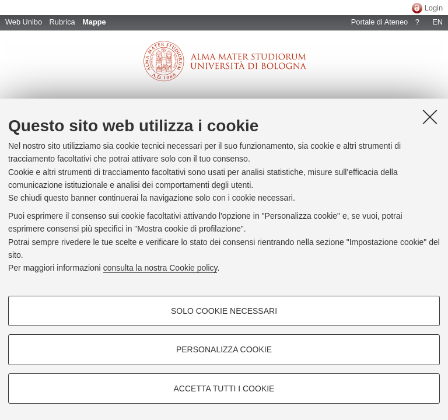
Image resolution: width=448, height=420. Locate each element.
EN (437, 22)
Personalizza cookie (224, 349)
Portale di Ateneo (379, 22)
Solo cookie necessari (224, 311)
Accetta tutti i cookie (224, 388)
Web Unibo (23, 22)
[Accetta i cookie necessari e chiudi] (430, 116)
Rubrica (62, 22)
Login (434, 8)
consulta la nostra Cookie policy (160, 267)
